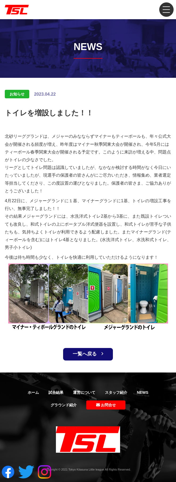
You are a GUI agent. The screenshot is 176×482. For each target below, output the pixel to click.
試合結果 (55, 392)
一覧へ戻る (88, 354)
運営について (84, 392)
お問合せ (106, 405)
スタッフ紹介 (116, 392)
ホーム (33, 392)
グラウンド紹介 (64, 405)
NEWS (142, 392)
